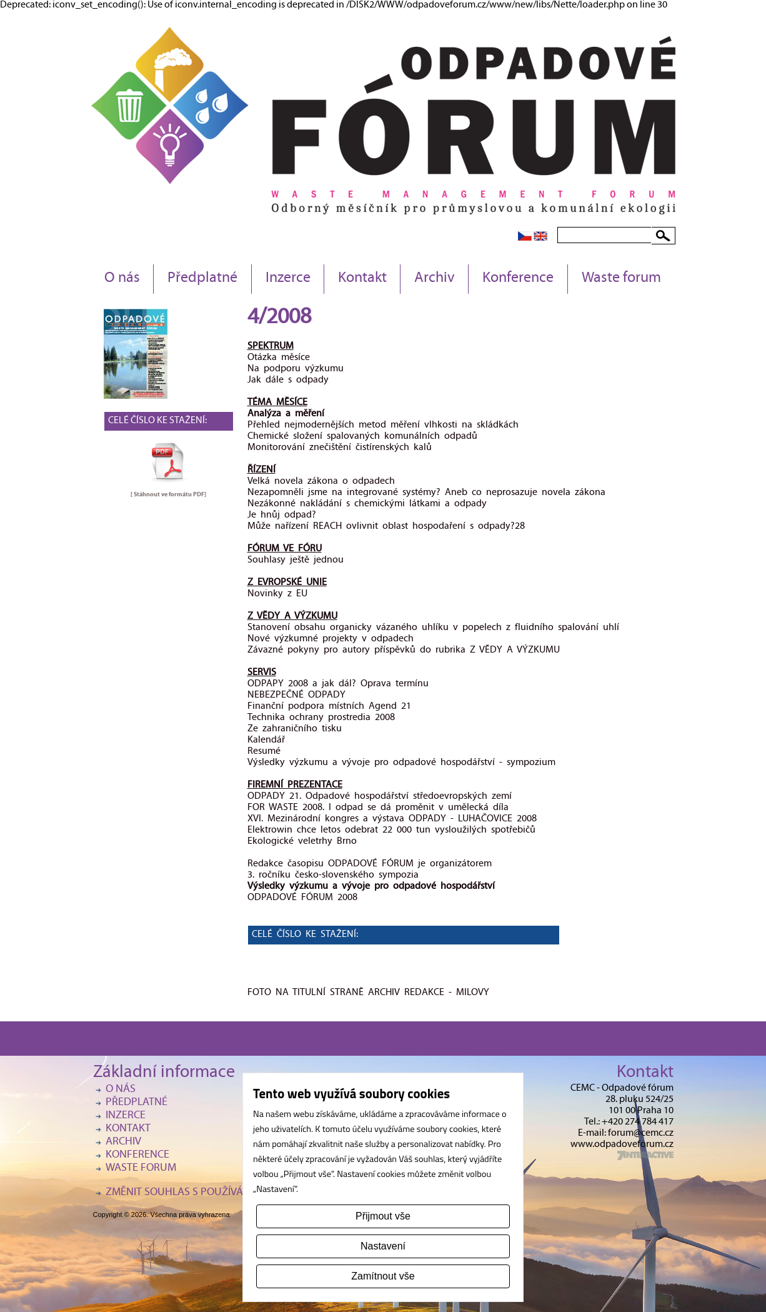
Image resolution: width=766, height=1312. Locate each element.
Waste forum (621, 279)
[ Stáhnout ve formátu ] (168, 494)
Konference (518, 279)
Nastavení (383, 1246)
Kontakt (362, 279)
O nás (122, 279)
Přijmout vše (383, 1216)
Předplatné (202, 279)
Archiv (434, 279)
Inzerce (288, 279)
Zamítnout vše (382, 1276)
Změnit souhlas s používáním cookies (206, 1193)
